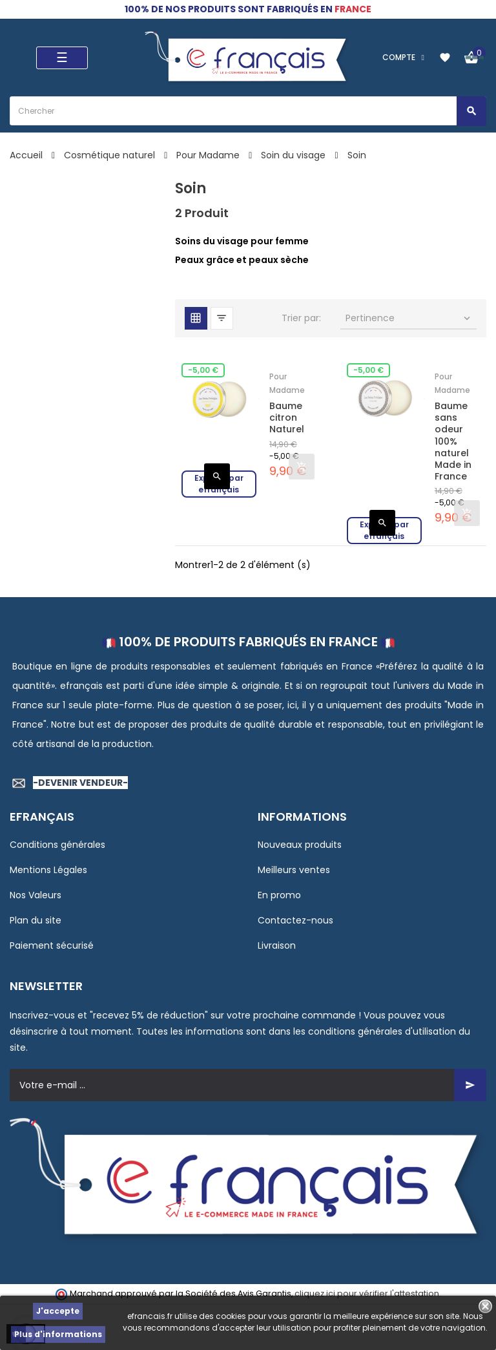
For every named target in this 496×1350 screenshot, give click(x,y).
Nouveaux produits (300, 844)
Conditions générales (57, 844)
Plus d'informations (58, 1334)
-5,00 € (203, 369)
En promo (279, 895)
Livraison (277, 945)
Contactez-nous (295, 920)
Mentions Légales (48, 869)
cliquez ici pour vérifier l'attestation (366, 1293)
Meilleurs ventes (294, 869)
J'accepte (57, 1310)
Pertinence (409, 317)
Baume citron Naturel (286, 418)
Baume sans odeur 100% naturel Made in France (453, 441)
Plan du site (35, 920)
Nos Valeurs (35, 895)
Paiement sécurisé (52, 945)
